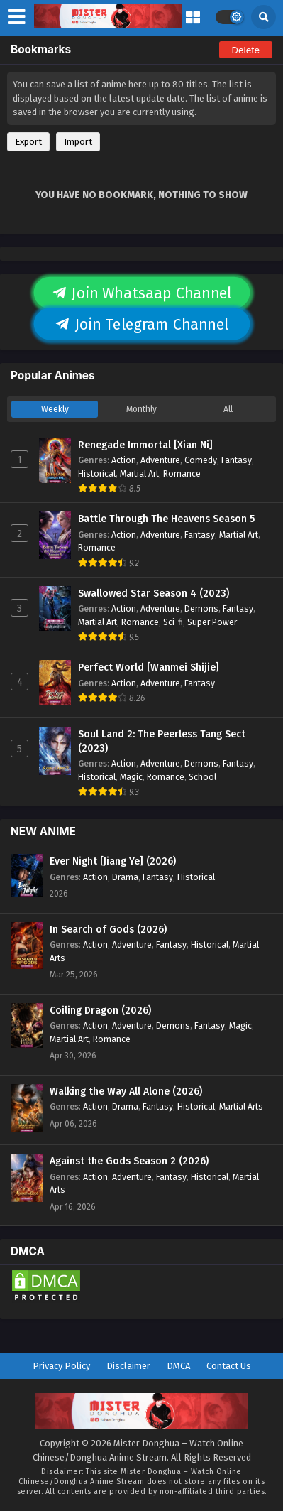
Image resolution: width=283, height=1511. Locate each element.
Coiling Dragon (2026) (100, 1010)
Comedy (200, 460)
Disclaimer (128, 1365)
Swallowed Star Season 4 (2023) (153, 593)
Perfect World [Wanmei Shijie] (148, 667)
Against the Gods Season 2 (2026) (129, 1161)
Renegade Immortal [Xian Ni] (145, 445)
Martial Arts (241, 1106)
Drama (125, 877)
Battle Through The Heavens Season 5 (166, 519)
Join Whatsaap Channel (142, 293)
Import (78, 141)
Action (123, 460)
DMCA (178, 1365)
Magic (131, 776)
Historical (97, 473)
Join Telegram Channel (142, 324)
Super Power (212, 622)
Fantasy (236, 460)
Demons (201, 608)
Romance (182, 473)
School (202, 776)
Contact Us (228, 1365)
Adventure (160, 460)
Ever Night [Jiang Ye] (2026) (113, 861)
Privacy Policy (61, 1365)
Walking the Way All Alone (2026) (126, 1091)
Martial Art (139, 473)
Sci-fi (173, 622)
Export (28, 141)
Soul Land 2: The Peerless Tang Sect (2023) (161, 741)
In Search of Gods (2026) (108, 930)
